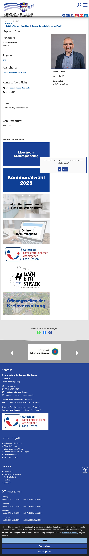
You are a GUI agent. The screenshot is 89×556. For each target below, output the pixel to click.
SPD (4, 60)
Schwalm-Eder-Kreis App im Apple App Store (21, 407)
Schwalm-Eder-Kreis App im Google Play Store (21, 410)
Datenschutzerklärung (70, 532)
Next (78, 353)
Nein (65, 169)
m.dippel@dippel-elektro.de (18, 88)
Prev (10, 353)
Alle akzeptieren (44, 552)
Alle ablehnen (44, 546)
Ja (59, 169)
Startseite (8, 23)
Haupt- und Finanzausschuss (14, 72)
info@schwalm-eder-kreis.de (16, 392)
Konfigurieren (44, 540)
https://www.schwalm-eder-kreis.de (19, 395)
